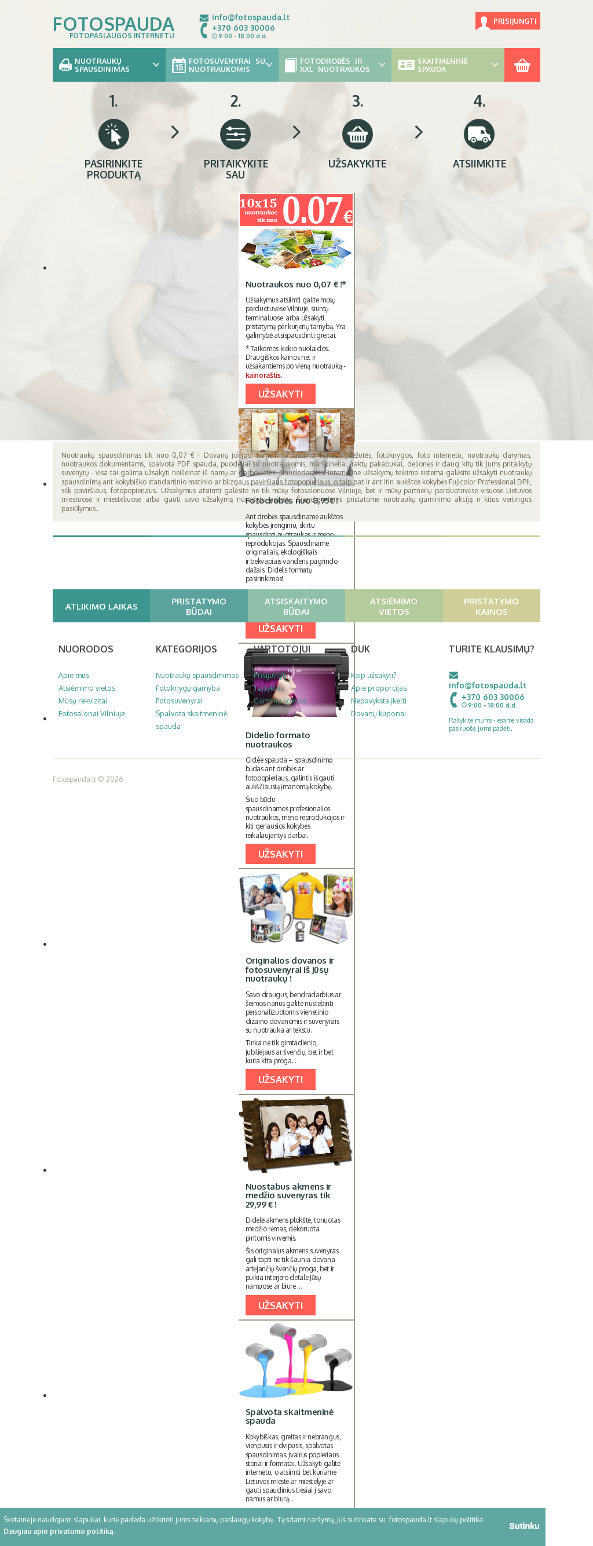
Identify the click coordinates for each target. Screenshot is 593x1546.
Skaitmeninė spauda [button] (448, 65)
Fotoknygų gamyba (188, 687)
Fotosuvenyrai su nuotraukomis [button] (222, 65)
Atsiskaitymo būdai (303, 606)
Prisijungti (515, 21)
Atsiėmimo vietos (405, 606)
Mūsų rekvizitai (82, 700)
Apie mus (73, 675)
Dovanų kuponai (378, 713)
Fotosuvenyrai (179, 700)
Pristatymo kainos (500, 606)
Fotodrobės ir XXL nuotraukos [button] (335, 65)
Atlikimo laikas (106, 606)
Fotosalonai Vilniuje (91, 713)
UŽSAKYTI (280, 394)
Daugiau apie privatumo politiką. (59, 1531)
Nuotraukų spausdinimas (197, 675)
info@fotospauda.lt (251, 17)
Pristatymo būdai (208, 606)
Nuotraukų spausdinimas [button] (109, 65)
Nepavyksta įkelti (379, 700)
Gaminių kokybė (280, 700)
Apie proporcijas (379, 687)
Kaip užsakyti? (374, 675)
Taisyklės (269, 687)
